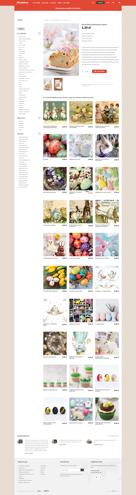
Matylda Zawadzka (23, 185)
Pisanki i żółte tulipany (50, 291)
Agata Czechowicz (23, 172)
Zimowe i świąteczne (24, 111)
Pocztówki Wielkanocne (55, 20)
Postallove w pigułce (24, 466)
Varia (20, 129)
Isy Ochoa (21, 158)
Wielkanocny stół (74, 159)
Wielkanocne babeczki (50, 390)
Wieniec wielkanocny (49, 357)
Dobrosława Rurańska (24, 160)
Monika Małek (22, 170)
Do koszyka (99, 71)
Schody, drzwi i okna (24, 89)
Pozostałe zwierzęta (24, 78)
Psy (20, 82)
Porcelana (21, 127)
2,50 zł (64, 127)
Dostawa (66, 3)
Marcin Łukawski (23, 149)
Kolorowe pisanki (74, 258)
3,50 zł (116, 291)
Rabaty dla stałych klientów (26, 470)
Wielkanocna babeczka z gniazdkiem (103, 423)
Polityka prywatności (24, 472)
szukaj (21, 29)
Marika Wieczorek (23, 176)
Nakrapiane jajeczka (49, 192)
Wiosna (21, 105)
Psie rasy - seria (23, 80)
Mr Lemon (21, 143)
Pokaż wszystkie (113, 436)
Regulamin (21, 478)
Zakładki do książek (24, 109)
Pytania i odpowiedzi (24, 482)
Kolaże (20, 49)
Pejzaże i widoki (23, 68)
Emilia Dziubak (22, 183)
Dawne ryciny (22, 41)
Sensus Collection (23, 91)
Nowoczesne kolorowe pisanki (102, 390)
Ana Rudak (21, 162)
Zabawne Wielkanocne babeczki (76, 390)
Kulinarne (21, 57)
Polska (20, 74)
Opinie (60, 3)
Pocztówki (36, 3)
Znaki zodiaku (22, 114)
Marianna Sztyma (23, 156)
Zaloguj (100, 2)
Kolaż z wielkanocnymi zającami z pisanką (102, 225)
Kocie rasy (21, 47)
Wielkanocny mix (74, 324)
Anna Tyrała (22, 153)
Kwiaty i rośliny (23, 59)
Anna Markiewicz (23, 145)
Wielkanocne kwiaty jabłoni (75, 192)
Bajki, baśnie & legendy (25, 39)
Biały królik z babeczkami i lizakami (102, 357)
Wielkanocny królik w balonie (76, 357)
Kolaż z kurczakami (49, 225)
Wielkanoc (21, 103)
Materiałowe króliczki (102, 258)
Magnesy (21, 123)
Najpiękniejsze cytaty (24, 66)
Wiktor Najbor (22, 141)
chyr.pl (115, 491)
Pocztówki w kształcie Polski (26, 70)
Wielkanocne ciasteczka (103, 192)
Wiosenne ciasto (67, 20)
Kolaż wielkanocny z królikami (75, 225)
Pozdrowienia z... (23, 76)
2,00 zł (90, 193)
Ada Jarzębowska (23, 174)
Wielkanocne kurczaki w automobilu (76, 127)
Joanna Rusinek (23, 164)
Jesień (20, 43)
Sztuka (20, 93)
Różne (20, 86)
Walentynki (21, 101)
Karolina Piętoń (23, 178)
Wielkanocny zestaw (75, 422)
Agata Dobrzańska (23, 137)
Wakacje (21, 99)
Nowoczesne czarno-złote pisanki (50, 423)
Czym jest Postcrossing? (25, 480)
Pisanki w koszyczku (75, 291)
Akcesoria (45, 3)
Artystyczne (22, 37)
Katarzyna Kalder (23, 181)
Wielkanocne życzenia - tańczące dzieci (102, 127)
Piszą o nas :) (22, 468)
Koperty (21, 121)
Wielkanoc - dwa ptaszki (102, 291)
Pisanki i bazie (99, 324)
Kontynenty (22, 53)
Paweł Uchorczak (23, 151)
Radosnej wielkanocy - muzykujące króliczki (50, 127)
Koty (20, 55)
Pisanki (45, 159)
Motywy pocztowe (23, 62)
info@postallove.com (96, 472)
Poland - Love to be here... (25, 72)
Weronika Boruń (23, 166)
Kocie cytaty (22, 45)
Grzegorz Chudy (23, 187)
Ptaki (20, 84)
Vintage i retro (22, 97)
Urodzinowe (22, 95)
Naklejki (21, 125)
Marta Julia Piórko (23, 139)
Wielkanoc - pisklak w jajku (50, 324)
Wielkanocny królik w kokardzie (102, 159)
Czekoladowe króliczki (50, 258)
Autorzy (53, 3)
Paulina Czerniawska (24, 147)
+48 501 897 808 (95, 470)
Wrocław (21, 107)
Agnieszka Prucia (23, 168)
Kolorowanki (22, 51)
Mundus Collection (23, 64)
